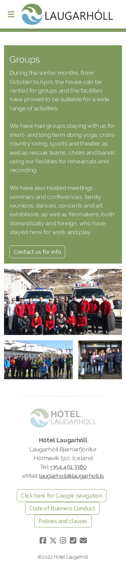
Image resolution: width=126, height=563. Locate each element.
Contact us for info (37, 251)
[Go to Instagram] (63, 541)
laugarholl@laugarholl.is (71, 475)
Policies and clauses (63, 521)
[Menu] (10, 14)
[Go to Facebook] (43, 541)
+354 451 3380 (68, 466)
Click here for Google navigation (61, 495)
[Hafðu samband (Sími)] (73, 541)
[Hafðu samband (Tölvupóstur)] (83, 541)
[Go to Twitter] (53, 541)
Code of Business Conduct (62, 508)
